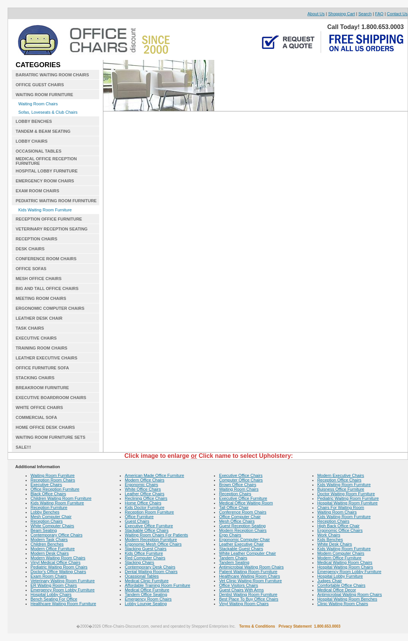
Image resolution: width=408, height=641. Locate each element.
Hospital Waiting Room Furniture (347, 503)
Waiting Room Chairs (38, 103)
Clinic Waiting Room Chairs (342, 603)
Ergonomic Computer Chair (244, 539)
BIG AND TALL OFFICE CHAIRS (47, 288)
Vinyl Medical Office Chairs (55, 562)
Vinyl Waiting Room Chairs (243, 603)
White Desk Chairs (334, 544)
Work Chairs (328, 535)
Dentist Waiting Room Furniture (248, 594)
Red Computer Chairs (145, 558)
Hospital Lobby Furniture (340, 576)
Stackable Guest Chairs (241, 548)
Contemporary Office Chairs (56, 535)
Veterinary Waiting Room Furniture (63, 580)
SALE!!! (23, 447)
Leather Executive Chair (241, 544)
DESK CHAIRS (30, 248)
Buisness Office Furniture (340, 489)
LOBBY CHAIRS (32, 141)
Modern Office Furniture (53, 548)
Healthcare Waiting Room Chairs (249, 576)
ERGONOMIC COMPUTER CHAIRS (50, 308)
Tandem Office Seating (146, 594)
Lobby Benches (45, 512)
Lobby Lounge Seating (146, 603)
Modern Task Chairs (49, 539)
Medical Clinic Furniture (147, 580)
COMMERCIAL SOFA (36, 417)
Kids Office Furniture (144, 553)
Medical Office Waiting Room (246, 503)
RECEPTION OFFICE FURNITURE (49, 219)
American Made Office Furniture (154, 475)
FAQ (379, 13)
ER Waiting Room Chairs (54, 585)
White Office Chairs (143, 489)
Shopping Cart (341, 13)
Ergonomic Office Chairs (340, 530)
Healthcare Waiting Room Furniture (63, 603)
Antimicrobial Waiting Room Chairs (251, 567)
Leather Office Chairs (144, 493)
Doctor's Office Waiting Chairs (58, 571)
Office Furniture (139, 516)
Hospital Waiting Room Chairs (345, 567)
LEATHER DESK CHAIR (39, 318)
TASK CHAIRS (30, 328)
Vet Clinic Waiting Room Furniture (250, 580)
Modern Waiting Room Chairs (58, 558)
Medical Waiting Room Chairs (344, 562)
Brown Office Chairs (237, 484)
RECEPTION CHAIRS (36, 239)
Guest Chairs (137, 521)
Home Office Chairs (143, 503)
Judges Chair (329, 580)
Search (365, 13)
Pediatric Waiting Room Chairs (59, 567)
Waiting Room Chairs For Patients (156, 535)
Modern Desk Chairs (50, 553)
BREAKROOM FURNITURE (42, 387)
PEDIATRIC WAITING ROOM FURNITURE (56, 200)
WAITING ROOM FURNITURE (44, 94)
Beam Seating (44, 530)
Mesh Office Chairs (236, 521)
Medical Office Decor (336, 590)
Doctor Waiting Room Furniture (346, 493)
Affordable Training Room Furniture (157, 585)
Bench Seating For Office (54, 599)
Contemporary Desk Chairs (150, 567)
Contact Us (397, 13)
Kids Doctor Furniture (144, 507)
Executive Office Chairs (240, 475)
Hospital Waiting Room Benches (347, 599)
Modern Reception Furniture (151, 539)
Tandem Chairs (233, 558)
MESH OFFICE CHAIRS (38, 278)
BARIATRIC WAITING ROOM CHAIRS (52, 74)
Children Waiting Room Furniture (61, 498)
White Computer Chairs (52, 525)
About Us (315, 13)
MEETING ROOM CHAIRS (41, 298)
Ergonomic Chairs (141, 484)
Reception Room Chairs (53, 480)
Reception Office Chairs (339, 480)
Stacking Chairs (139, 562)
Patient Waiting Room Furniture (248, 571)
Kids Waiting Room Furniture (45, 210)
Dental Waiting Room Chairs (151, 571)
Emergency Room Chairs (148, 599)
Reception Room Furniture (149, 512)
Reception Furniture (49, 507)
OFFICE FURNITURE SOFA (42, 368)
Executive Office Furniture (149, 525)
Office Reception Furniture (55, 489)
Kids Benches (330, 539)
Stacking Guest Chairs (145, 548)
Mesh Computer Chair (51, 516)
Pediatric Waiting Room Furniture (348, 498)
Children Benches (47, 544)
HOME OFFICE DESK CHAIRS (45, 427)
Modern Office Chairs (144, 480)
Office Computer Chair (239, 516)
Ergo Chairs (230, 535)
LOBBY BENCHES (34, 121)
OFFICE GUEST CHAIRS (40, 84)
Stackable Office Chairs (147, 530)
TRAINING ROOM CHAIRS (41, 348)
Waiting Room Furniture (53, 475)
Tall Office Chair (233, 507)
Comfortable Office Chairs (341, 585)
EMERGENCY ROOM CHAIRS (45, 181)
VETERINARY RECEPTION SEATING (52, 229)
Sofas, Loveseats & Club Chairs (47, 112)
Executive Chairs (46, 484)
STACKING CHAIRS (35, 377)
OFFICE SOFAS (31, 268)
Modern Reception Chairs (243, 530)
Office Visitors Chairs (238, 585)
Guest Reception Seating (242, 525)
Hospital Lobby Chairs (51, 594)
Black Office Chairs (48, 493)
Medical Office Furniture (147, 590)
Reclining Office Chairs (146, 498)
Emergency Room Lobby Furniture (63, 590)
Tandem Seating (234, 562)
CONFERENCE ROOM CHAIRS (46, 258)
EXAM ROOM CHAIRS (37, 190)
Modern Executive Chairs (340, 475)
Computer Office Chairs (241, 480)
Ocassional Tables (142, 576)
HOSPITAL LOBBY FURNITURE (47, 171)
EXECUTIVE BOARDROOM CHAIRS (51, 397)
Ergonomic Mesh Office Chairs (153, 544)
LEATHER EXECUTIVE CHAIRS (46, 358)
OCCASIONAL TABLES (38, 151)
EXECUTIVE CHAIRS (36, 338)
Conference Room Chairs (242, 512)
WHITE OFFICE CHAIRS (39, 407)
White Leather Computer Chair (247, 553)
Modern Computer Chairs (341, 553)
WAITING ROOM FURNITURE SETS (50, 437)
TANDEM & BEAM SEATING (43, 131)
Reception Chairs (47, 521)
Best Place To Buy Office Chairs (248, 599)
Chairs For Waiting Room (340, 507)
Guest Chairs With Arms (241, 590)
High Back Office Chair (338, 525)
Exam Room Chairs (49, 576)
